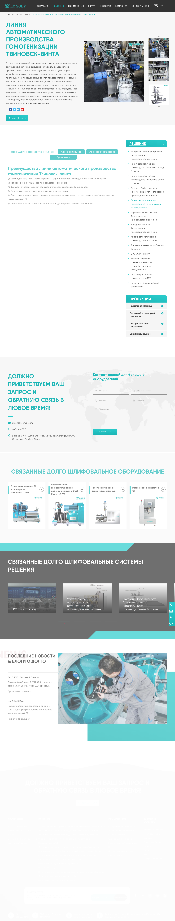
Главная (14, 14)
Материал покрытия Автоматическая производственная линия (144, 228)
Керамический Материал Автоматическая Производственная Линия (144, 216)
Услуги (92, 5)
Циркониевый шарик (140, 334)
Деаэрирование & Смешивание (139, 325)
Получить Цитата (17, 118)
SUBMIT (105, 432)
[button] (159, 36)
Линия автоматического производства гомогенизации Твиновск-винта (64, 14)
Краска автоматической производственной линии (144, 238)
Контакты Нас (140, 5)
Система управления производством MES (142, 276)
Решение (58, 5)
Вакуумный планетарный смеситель (142, 314)
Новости (105, 5)
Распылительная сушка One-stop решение (148, 247)
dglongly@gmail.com (20, 423)
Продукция (41, 5)
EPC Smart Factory (140, 253)
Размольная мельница (141, 306)
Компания (121, 5)
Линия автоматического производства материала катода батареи (148, 167)
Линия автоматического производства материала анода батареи (147, 180)
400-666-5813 (17, 429)
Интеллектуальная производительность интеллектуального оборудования (141, 264)
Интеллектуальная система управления (145, 285)
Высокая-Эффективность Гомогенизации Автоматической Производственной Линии (147, 192)
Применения (76, 5)
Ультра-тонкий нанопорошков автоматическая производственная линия (146, 155)
